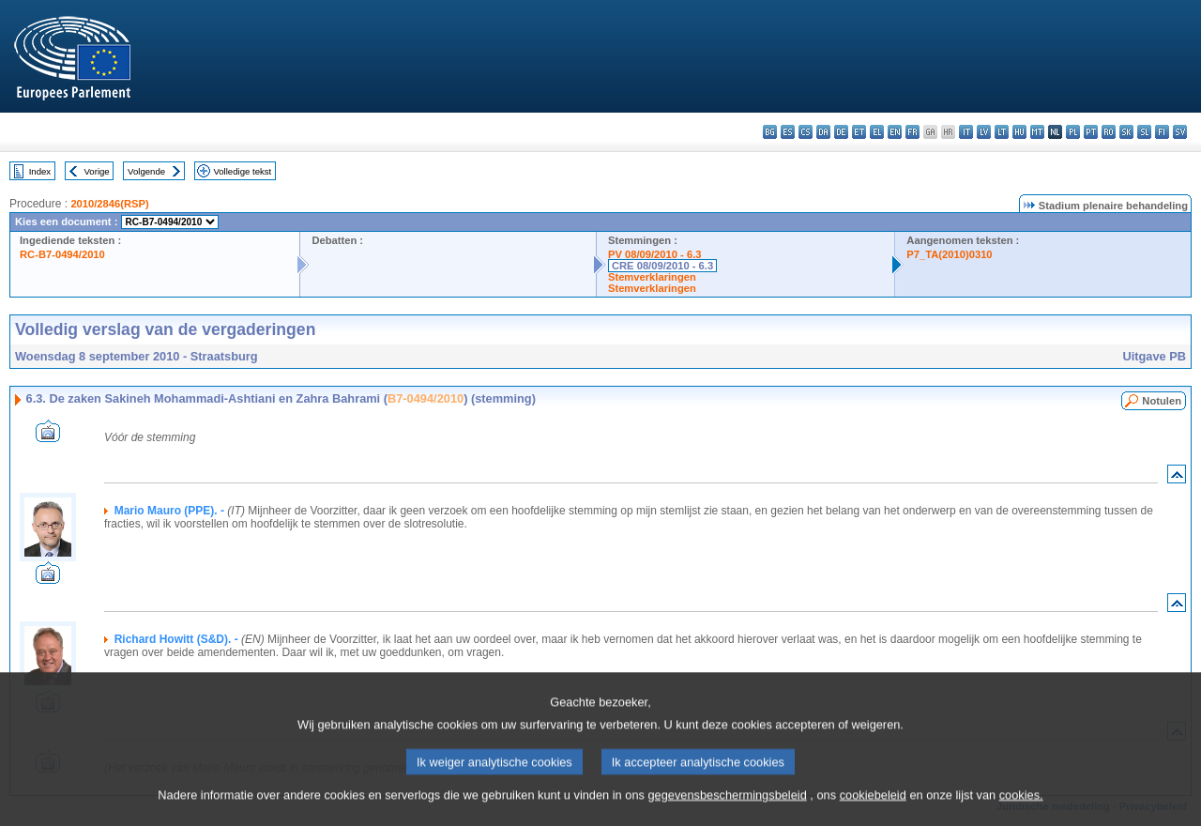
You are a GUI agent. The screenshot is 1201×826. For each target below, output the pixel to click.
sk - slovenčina (1126, 132)
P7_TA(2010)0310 (949, 254)
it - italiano (966, 132)
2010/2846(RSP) (109, 203)
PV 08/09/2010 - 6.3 (655, 254)
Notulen (1161, 400)
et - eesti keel (859, 132)
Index (40, 171)
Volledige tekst (242, 171)
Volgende (146, 171)
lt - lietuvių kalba (1002, 132)
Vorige (97, 171)
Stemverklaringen (652, 277)
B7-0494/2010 (426, 398)
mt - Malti (1037, 132)
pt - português (1091, 132)
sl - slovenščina (1144, 132)
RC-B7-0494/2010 (62, 254)
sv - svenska (1180, 132)
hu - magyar (1019, 132)
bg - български (770, 132)
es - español (788, 132)
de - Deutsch (841, 132)
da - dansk (823, 132)
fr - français (912, 132)
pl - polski (1073, 132)
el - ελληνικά (877, 132)
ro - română (1109, 132)
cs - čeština (805, 132)
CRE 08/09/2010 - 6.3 (662, 265)
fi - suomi (1162, 132)
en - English (895, 132)
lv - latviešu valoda (984, 132)
